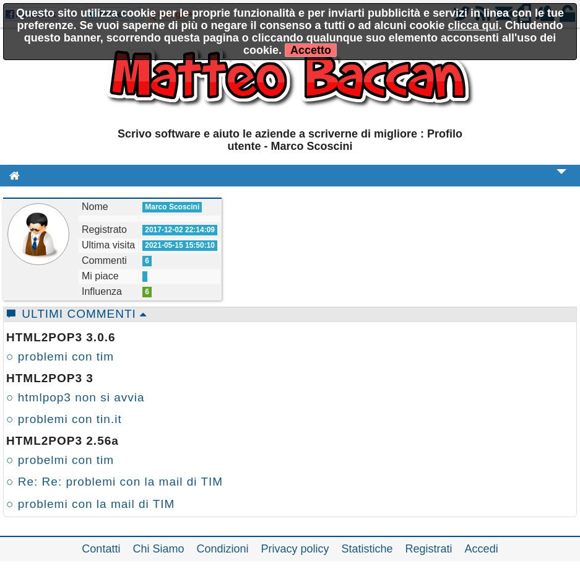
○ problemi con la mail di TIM (90, 503)
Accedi (481, 549)
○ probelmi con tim (60, 459)
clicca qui (473, 25)
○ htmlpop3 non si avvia (75, 397)
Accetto (310, 50)
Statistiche (367, 549)
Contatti (101, 549)
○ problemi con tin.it (64, 419)
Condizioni (222, 549)
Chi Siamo (158, 549)
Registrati (428, 549)
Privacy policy (295, 549)
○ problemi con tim (60, 356)
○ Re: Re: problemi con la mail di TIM (114, 481)
